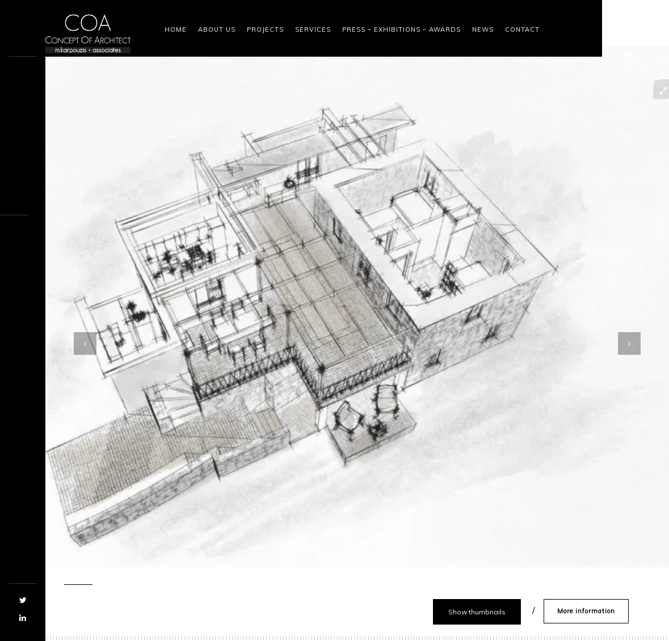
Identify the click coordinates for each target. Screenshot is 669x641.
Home (176, 29)
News (483, 29)
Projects (265, 29)
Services (313, 29)
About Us (216, 29)
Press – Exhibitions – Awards (401, 29)
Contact (522, 29)
